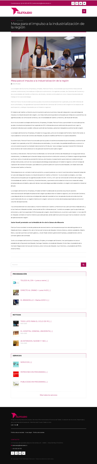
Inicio (13, 20)
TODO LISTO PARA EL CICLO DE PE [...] (36, 321)
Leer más (14, 425)
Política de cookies (38, 432)
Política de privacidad (17, 432)
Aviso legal (28, 432)
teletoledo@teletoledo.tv (42, 3)
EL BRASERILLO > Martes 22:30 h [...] (35, 300)
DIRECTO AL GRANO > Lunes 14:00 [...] (36, 290)
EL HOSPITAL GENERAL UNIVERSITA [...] (37, 331)
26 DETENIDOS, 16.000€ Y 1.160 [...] (34, 341)
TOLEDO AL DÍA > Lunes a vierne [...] (35, 280)
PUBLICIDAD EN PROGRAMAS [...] (34, 382)
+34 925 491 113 (27, 3)
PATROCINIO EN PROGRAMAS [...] (34, 372)
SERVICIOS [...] (26, 362)
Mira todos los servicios (48, 395)
